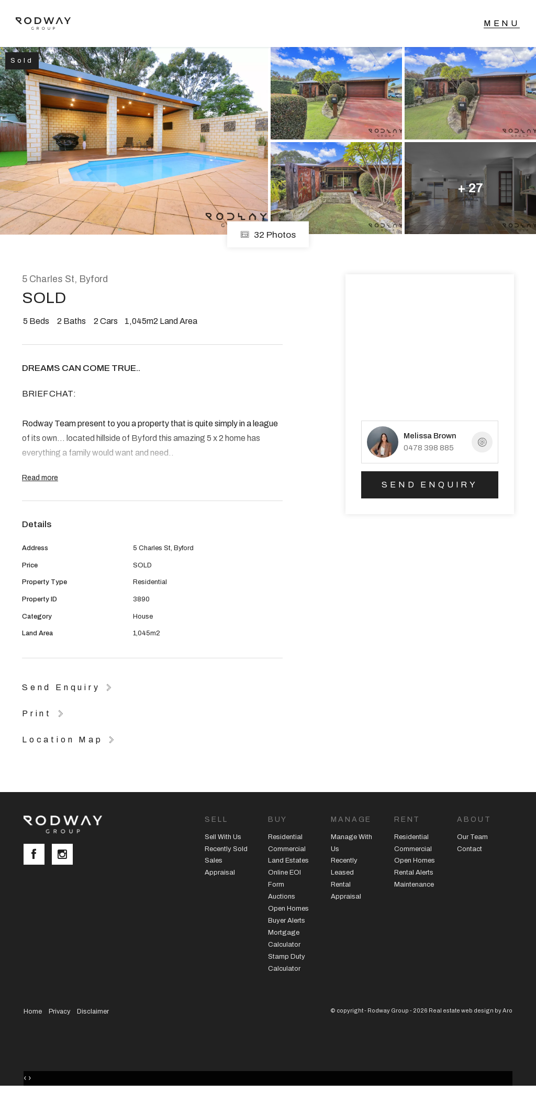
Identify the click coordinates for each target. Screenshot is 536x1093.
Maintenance (414, 884)
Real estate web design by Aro (470, 1010)
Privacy (59, 1011)
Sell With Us (223, 837)
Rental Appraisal (346, 890)
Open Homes (288, 908)
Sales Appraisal (220, 866)
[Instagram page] (65, 855)
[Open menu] (501, 23)
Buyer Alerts (286, 920)
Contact (469, 849)
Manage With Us (351, 843)
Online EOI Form (284, 878)
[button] (44, 713)
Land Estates (288, 860)
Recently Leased (344, 866)
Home (33, 1011)
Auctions (281, 896)
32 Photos (268, 234)
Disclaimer (93, 1011)
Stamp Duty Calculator (286, 962)
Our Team (472, 837)
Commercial (287, 849)
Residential (285, 837)
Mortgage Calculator (284, 938)
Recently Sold (226, 849)
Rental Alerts (413, 872)
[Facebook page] (38, 855)
